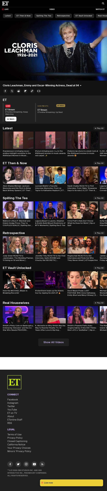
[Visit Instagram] (26, 464)
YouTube (12, 409)
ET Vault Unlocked (84, 16)
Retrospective (63, 16)
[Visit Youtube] (34, 464)
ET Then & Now (24, 16)
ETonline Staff (14, 419)
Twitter (11, 406)
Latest (8, 16)
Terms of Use (14, 434)
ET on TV (12, 413)
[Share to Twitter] (11, 92)
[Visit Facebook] (10, 464)
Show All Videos (53, 342)
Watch (11, 119)
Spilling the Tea (44, 16)
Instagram (12, 403)
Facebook (12, 399)
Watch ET (100, 9)
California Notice (16, 444)
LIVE (6, 9)
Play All (99, 128)
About (10, 416)
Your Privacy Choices (19, 448)
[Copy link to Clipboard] (32, 92)
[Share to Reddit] (18, 92)
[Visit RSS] (42, 464)
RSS (9, 423)
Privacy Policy (15, 438)
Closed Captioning (17, 441)
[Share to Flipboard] (25, 92)
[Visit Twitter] (18, 464)
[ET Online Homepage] (6, 3)
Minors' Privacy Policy (19, 451)
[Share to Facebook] (5, 92)
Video (52, 9)
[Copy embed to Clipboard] (38, 92)
